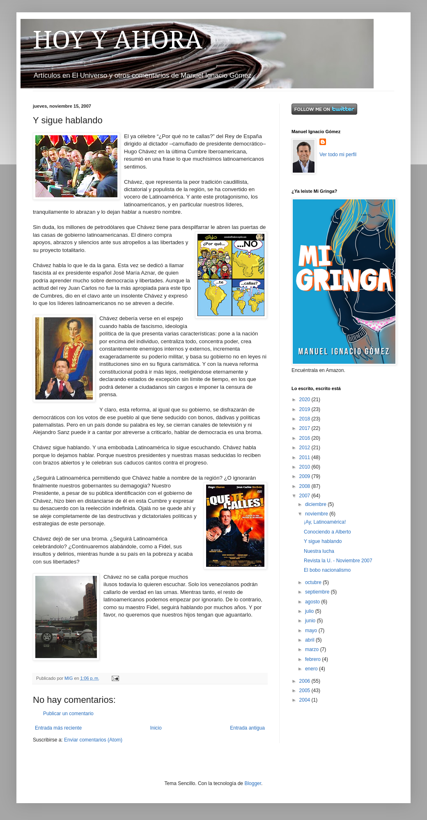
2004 (305, 700)
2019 (305, 409)
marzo (312, 649)
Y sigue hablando (323, 541)
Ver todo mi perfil (337, 154)
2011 (305, 457)
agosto (313, 602)
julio (310, 611)
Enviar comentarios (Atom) (93, 740)
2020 (305, 399)
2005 (305, 690)
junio (311, 621)
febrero (313, 659)
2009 (305, 476)
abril (310, 640)
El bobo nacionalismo (327, 570)
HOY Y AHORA (117, 39)
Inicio (156, 728)
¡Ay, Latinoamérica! (325, 522)
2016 (305, 438)
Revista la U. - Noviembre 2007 (338, 561)
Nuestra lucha (319, 551)
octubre (314, 582)
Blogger (252, 783)
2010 (305, 467)
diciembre (316, 504)
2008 (305, 486)
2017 (305, 428)
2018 (305, 419)
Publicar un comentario (68, 713)
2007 (305, 496)
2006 (305, 681)
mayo (312, 630)
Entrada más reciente (58, 728)
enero (312, 669)
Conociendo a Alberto (327, 532)
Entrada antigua (247, 728)
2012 (305, 447)
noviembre (317, 514)
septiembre (318, 592)
